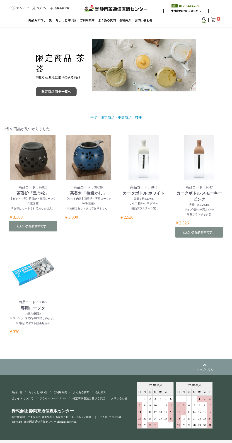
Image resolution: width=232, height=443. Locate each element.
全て (92, 117)
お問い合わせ (143, 20)
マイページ (22, 8)
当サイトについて (22, 401)
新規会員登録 (61, 8)
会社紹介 (125, 20)
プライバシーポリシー (53, 401)
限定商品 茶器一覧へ (56, 91)
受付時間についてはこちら (186, 11)
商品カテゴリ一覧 (40, 20)
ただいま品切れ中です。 (32, 227)
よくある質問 (107, 20)
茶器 (139, 117)
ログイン (41, 8)
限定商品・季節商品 (116, 117)
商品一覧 (17, 395)
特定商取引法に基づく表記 (88, 401)
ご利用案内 (87, 20)
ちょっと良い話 (66, 20)
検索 (204, 22)
